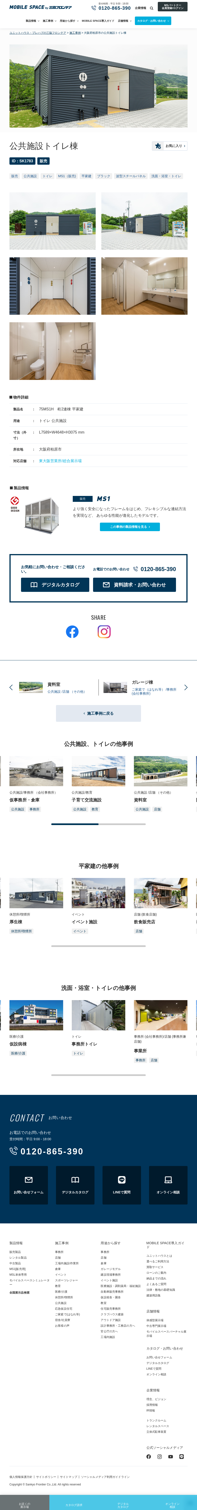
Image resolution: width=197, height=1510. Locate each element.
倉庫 (58, 1269)
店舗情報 (123, 20)
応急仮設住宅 (63, 1308)
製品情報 (31, 20)
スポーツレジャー (66, 1280)
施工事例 (48, 20)
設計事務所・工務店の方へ (118, 1325)
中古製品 (15, 1263)
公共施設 (30, 176)
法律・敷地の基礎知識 (160, 1289)
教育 (95, 809)
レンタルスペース (157, 1426)
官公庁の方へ (109, 1331)
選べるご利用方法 (157, 1261)
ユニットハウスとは (159, 1255)
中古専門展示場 (156, 1326)
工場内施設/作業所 (67, 1263)
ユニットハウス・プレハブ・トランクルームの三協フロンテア (40, 7)
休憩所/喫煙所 (21, 931)
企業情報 (140, 8)
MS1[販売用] (17, 1269)
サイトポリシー (46, 1477)
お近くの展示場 (24, 1502)
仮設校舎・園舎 (111, 1297)
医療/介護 (18, 1053)
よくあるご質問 (156, 1284)
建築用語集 (153, 1295)
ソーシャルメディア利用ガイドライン (105, 1477)
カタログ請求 (73, 1501)
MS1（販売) (67, 176)
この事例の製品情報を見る (128, 527)
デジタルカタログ (123, 1502)
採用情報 (152, 1405)
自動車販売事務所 (112, 1291)
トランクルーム (156, 1420)
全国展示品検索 (19, 1292)
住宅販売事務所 (111, 1308)
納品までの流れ (156, 1278)
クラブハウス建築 (112, 1314)
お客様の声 (62, 1325)
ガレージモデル (111, 1269)
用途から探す (67, 20)
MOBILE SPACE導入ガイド (98, 20)
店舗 (157, 809)
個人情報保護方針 (20, 1477)
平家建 (86, 176)
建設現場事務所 (111, 1274)
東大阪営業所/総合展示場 (60, 461)
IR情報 (150, 1410)
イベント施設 (109, 1280)
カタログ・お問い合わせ (164, 1348)
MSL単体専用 (18, 1274)
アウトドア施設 (111, 1320)
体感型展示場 (155, 1320)
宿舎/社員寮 (62, 1320)
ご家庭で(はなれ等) (67, 1314)
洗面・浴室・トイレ (166, 176)
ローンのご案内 (156, 1272)
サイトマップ (68, 1477)
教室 (103, 1303)
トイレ (47, 176)
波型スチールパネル (131, 176)
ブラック (103, 176)
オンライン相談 (172, 1502)
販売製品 (15, 1252)
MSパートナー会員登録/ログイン (172, 6)
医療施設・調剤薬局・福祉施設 (121, 1286)
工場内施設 (108, 1337)
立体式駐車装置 (156, 1431)
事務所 (34, 809)
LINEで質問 (154, 1368)
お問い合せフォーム (159, 1357)
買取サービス (155, 1267)
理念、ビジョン (156, 1399)
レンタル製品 (18, 1257)
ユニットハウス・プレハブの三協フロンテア (37, 32)
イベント (79, 931)
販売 (14, 176)
